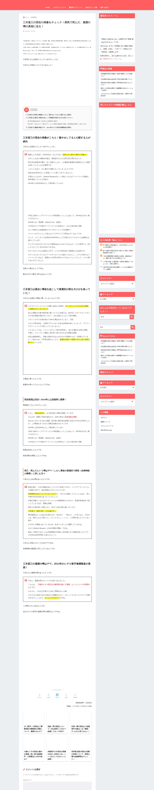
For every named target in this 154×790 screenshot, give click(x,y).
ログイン (104, 426)
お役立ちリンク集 (91, 7)
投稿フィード (106, 430)
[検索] (132, 322)
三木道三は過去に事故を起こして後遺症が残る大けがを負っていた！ (51, 115)
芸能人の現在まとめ (77, 2)
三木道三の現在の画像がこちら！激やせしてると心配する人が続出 (50, 112)
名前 (25, 728)
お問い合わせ (104, 7)
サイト (25, 746)
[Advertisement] (57, 80)
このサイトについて (59, 7)
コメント (27, 702)
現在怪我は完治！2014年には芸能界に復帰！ (44, 119)
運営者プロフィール (75, 7)
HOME (47, 7)
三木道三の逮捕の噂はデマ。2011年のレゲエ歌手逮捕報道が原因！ (50, 128)
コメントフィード (107, 435)
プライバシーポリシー (76, 785)
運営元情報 (63, 785)
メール (26, 737)
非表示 (34, 107)
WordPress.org (106, 439)
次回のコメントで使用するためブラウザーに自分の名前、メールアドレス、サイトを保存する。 (57, 755)
